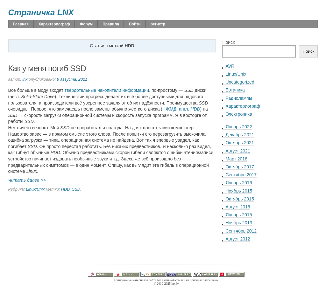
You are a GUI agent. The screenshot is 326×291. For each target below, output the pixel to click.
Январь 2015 (238, 214)
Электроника (238, 114)
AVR (229, 66)
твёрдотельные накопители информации (107, 90)
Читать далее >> (27, 180)
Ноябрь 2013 (238, 222)
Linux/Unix (35, 189)
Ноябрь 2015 (238, 190)
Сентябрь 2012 (241, 230)
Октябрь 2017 (239, 166)
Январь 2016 (238, 182)
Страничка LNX (41, 12)
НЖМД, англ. (181, 109)
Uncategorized (239, 82)
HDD (65, 189)
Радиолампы (238, 98)
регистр (158, 24)
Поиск (228, 42)
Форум (86, 24)
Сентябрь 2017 (241, 174)
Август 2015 (237, 206)
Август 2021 (237, 150)
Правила (111, 24)
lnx (24, 79)
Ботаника (234, 89)
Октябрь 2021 (239, 142)
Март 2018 (236, 158)
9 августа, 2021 (72, 79)
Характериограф (54, 24)
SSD (76, 189)
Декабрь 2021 (239, 134)
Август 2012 (237, 238)
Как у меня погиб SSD (47, 68)
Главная (21, 24)
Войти (135, 24)
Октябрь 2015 (239, 198)
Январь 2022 (238, 126)
